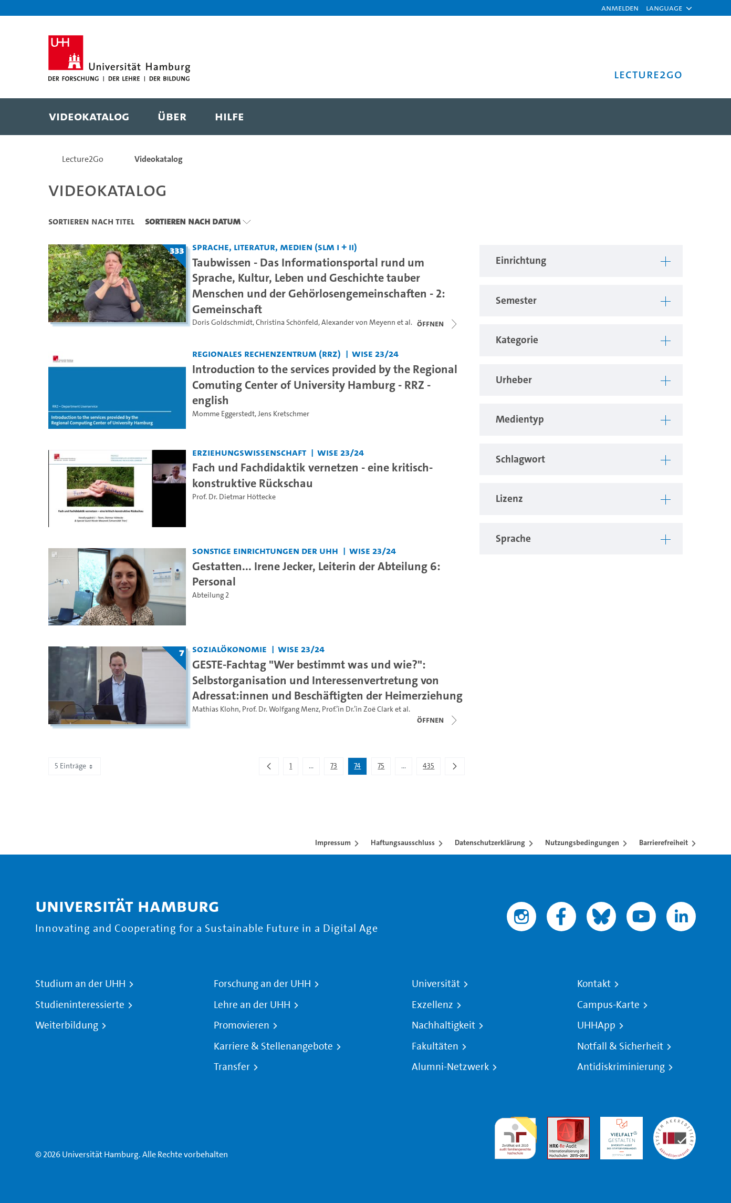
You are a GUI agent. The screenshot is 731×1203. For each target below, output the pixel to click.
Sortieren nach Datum (193, 221)
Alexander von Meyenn (358, 322)
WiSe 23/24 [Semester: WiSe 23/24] (375, 353)
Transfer (232, 1067)
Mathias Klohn (215, 709)
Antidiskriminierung (621, 1067)
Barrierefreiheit (663, 842)
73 (336, 768)
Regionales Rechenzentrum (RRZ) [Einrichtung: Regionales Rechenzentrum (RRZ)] (266, 353)
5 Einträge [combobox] (75, 766)
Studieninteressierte (79, 1005)
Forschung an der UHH (262, 984)
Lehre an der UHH (252, 1005)
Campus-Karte (608, 1005)
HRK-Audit (619, 1122)
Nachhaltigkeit (443, 1025)
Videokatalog (158, 158)
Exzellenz (432, 1005)
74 (360, 768)
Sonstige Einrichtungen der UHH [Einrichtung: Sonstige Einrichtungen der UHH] (265, 550)
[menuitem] (89, 116)
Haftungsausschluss (403, 842)
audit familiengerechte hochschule (515, 1135)
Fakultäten (435, 1046)
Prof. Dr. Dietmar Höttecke (234, 497)
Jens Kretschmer (283, 414)
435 (431, 768)
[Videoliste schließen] (438, 324)
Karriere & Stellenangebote (273, 1046)
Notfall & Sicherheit (620, 1046)
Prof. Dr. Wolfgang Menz (280, 709)
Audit (557, 1122)
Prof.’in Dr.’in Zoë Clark (357, 709)
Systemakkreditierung (674, 1122)
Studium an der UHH (80, 984)
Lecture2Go (82, 158)
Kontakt (594, 984)
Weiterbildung (66, 1025)
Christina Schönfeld (287, 322)
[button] (664, 8)
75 (384, 768)
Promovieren (241, 1025)
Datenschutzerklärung (490, 842)
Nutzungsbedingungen (582, 842)
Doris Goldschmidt (222, 322)
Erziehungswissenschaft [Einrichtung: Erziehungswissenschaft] (249, 452)
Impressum (333, 842)
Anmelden (620, 7)
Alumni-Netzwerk (450, 1067)
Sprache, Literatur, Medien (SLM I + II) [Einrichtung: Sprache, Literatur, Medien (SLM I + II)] (274, 246)
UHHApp (596, 1025)
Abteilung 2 (210, 595)
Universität (436, 984)
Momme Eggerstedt (223, 414)
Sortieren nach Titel (91, 221)
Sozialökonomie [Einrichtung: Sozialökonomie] (229, 648)
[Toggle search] (664, 116)
